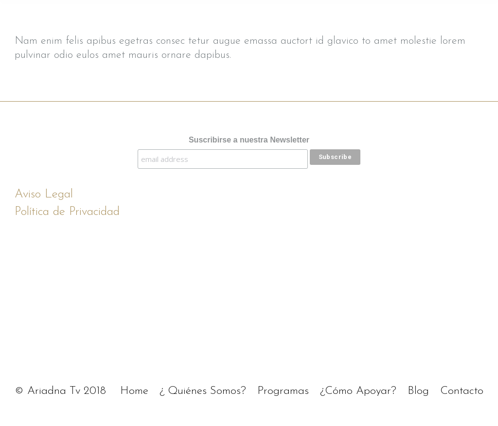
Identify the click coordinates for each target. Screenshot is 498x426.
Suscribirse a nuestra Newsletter (249, 140)
